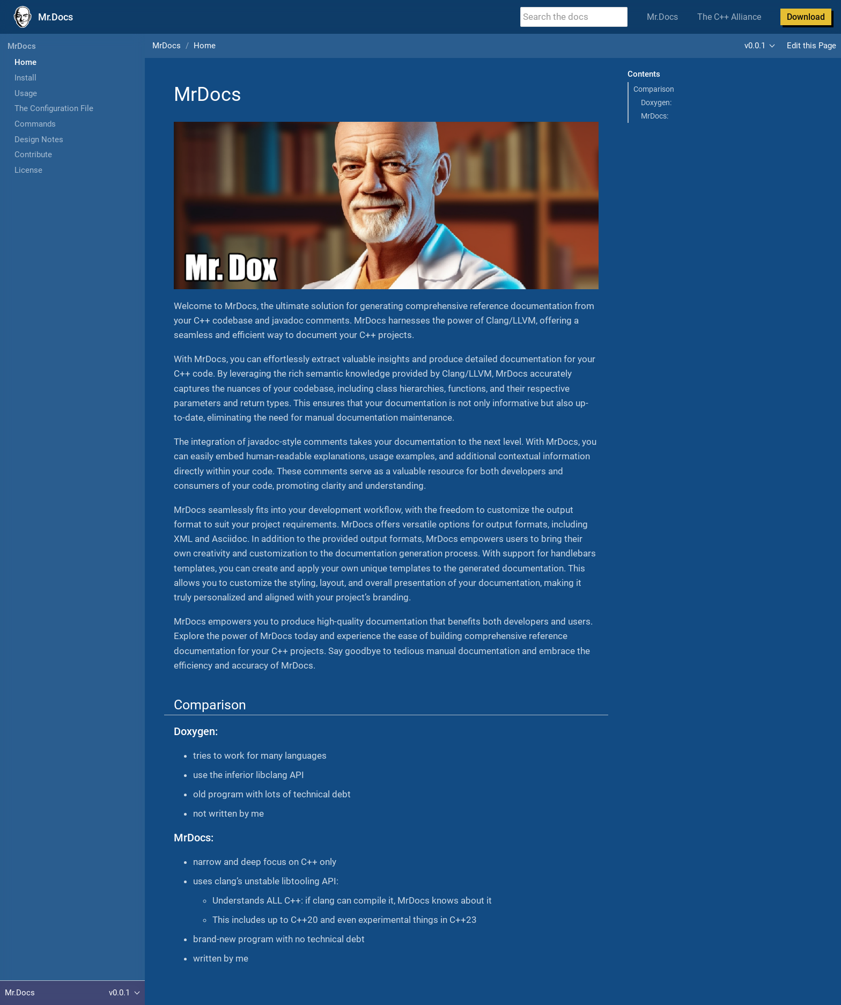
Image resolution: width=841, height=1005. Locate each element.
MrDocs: (654, 116)
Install (25, 78)
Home (25, 62)
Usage (25, 93)
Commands (35, 124)
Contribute (33, 154)
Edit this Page (811, 45)
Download (806, 17)
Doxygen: (656, 102)
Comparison (653, 89)
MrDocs (22, 46)
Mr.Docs (662, 17)
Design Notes (38, 139)
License (28, 170)
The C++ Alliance (729, 17)
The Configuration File (53, 108)
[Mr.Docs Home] (41, 17)
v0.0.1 (754, 45)
